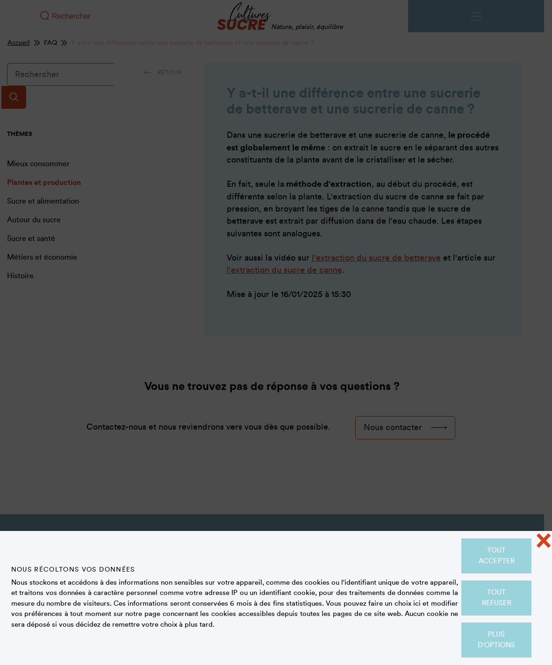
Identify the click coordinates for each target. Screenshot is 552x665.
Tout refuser (496, 598)
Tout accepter (497, 556)
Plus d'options (496, 640)
